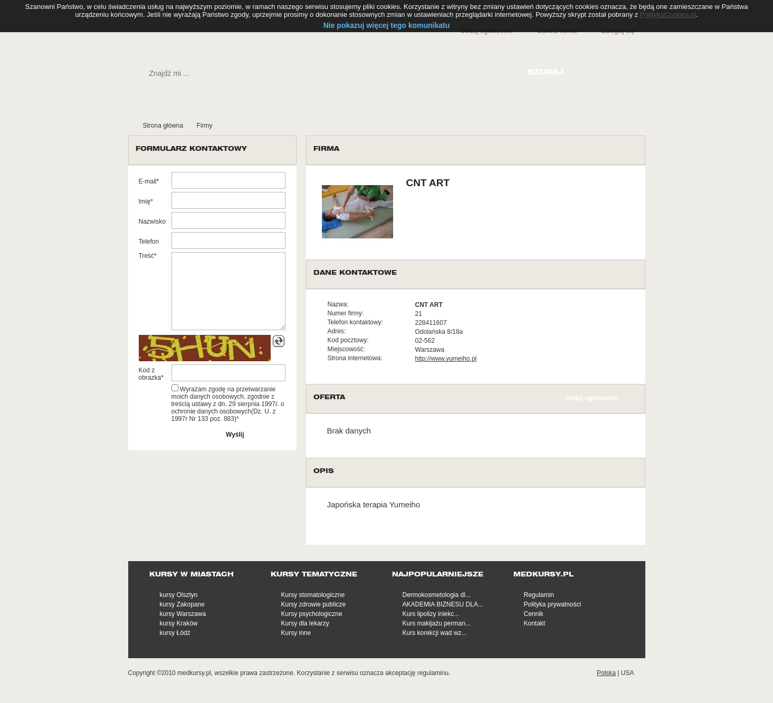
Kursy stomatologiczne (313, 595)
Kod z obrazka (150, 374)
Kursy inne (296, 633)
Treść (147, 255)
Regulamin (539, 595)
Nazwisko (152, 221)
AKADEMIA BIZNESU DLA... (443, 604)
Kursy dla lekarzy (305, 623)
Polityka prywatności (552, 604)
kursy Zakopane (182, 604)
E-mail (148, 181)
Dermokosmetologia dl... (437, 595)
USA (627, 673)
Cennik (533, 614)
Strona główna (163, 125)
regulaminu (432, 673)
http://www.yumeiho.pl (446, 358)
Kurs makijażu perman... (437, 623)
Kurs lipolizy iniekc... (431, 614)
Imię (145, 201)
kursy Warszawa (183, 614)
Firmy (205, 125)
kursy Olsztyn (179, 595)
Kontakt (535, 623)
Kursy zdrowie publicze (313, 604)
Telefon (149, 241)
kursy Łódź (175, 633)
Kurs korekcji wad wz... (435, 633)
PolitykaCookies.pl (668, 14)
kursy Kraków (179, 623)
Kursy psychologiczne (311, 614)
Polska (606, 673)
